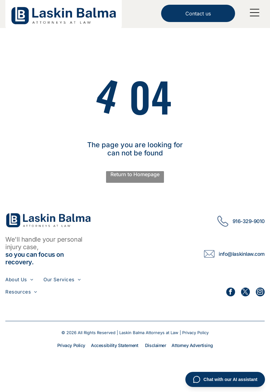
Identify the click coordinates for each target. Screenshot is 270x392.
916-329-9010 (249, 221)
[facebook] (230, 293)
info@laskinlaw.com (241, 254)
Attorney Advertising (192, 345)
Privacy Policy (195, 332)
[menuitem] (24, 279)
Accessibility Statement (114, 345)
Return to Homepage (135, 174)
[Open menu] (254, 12)
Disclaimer (155, 345)
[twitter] (245, 293)
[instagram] (260, 293)
